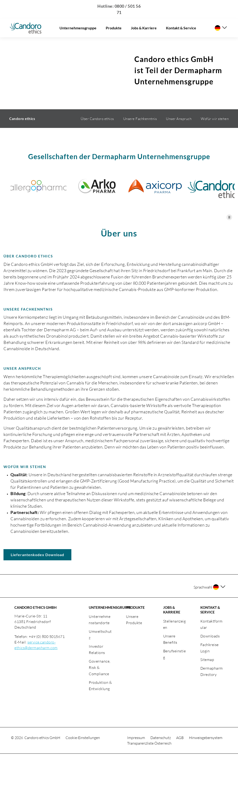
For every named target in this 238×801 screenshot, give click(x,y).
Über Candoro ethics (97, 166)
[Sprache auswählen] (221, 28)
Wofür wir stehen (215, 166)
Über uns (119, 280)
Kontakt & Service (181, 28)
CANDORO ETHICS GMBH (35, 655)
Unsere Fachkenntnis (140, 166)
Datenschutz (161, 785)
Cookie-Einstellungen (83, 785)
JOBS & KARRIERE (171, 657)
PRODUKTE (135, 655)
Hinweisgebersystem (205, 785)
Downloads (210, 683)
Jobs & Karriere (144, 28)
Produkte (114, 28)
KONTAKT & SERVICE (210, 657)
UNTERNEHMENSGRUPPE (100, 655)
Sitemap (207, 707)
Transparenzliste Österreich (149, 790)
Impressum (136, 785)
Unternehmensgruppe (78, 28)
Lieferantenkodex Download (37, 602)
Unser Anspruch (179, 166)
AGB (180, 785)
